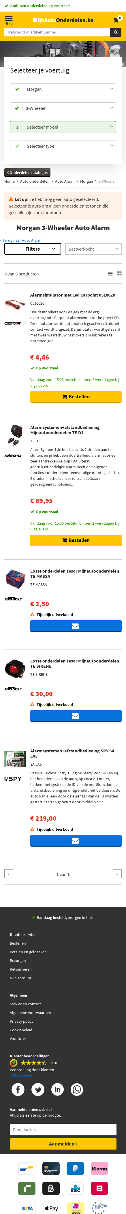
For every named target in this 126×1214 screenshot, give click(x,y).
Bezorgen (18, 960)
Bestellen (18, 943)
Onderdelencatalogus (27, 172)
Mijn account (20, 977)
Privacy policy (21, 1021)
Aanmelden (63, 1143)
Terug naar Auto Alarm (21, 240)
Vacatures (18, 1038)
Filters (32, 248)
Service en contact (25, 1003)
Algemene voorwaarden (30, 1012)
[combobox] (70, 89)
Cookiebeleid (21, 1029)
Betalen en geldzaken (28, 951)
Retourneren (21, 969)
